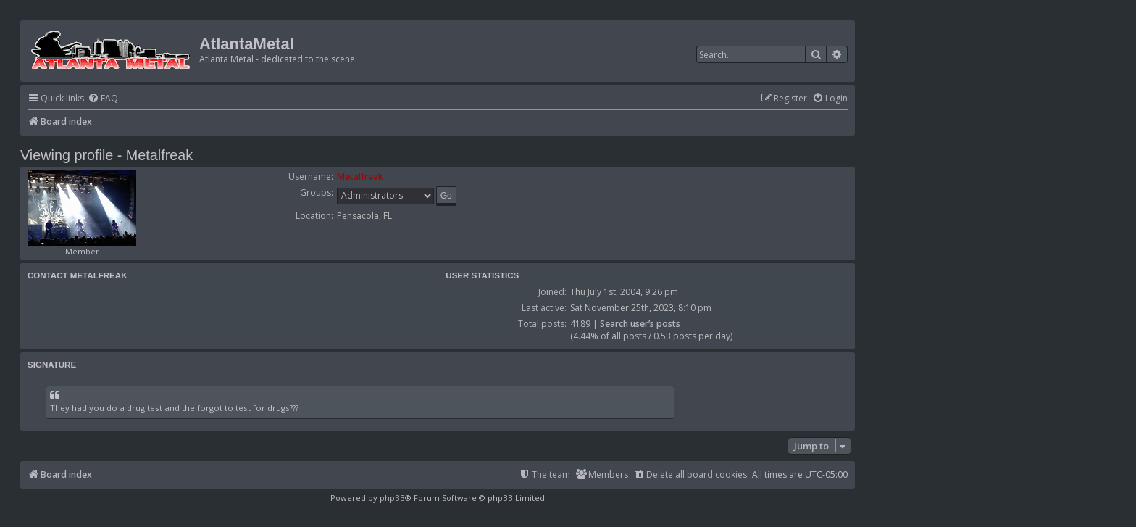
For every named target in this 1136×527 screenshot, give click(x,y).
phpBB (392, 497)
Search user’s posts (640, 324)
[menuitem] (103, 99)
